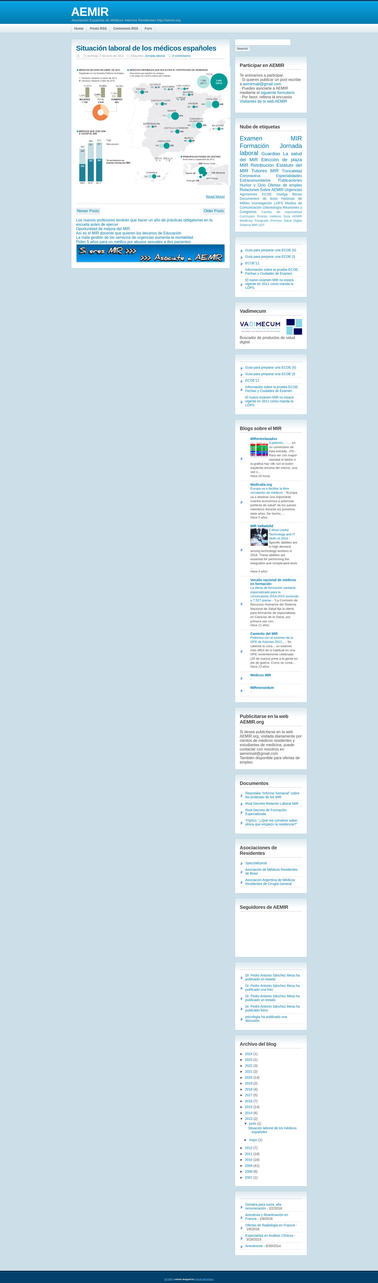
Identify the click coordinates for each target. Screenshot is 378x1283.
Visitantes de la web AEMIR (263, 101)
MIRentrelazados (263, 439)
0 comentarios (181, 56)
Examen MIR (271, 138)
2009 (249, 1166)
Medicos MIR (260, 675)
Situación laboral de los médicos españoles (146, 48)
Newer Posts (88, 211)
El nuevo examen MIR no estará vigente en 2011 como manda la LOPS (269, 284)
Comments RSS (125, 28)
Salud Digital (293, 220)
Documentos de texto (259, 198)
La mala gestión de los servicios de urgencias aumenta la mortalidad (134, 237)
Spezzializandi (256, 863)
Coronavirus (250, 176)
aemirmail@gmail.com (262, 84)
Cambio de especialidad (281, 212)
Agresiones (248, 194)
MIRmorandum (262, 688)
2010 (249, 1160)
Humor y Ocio (253, 185)
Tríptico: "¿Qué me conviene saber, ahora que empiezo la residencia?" (271, 822)
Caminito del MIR (264, 634)
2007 (249, 1177)
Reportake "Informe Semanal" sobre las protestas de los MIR (272, 795)
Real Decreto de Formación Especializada (266, 812)
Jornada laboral (155, 56)
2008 (249, 1171)
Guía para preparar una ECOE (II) (270, 250)
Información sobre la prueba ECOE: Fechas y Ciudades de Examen (272, 271)
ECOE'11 (252, 263)
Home (78, 28)
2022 (249, 1066)
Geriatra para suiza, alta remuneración (263, 1206)
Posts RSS (98, 28)
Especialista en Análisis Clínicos (269, 1235)
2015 (249, 1107)
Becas (297, 194)
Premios (276, 220)
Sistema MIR (248, 225)
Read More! (215, 196)
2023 (249, 1060)
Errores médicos (269, 216)
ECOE (267, 194)
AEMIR (90, 12)
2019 (249, 1083)
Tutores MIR (265, 170)
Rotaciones (249, 190)
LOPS (278, 203)
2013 (249, 1119)
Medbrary (246, 220)
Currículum (247, 216)
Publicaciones (290, 180)
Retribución (262, 165)
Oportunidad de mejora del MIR (103, 229)
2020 (249, 1077)
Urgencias (293, 190)
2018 (249, 1089)
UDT (261, 225)
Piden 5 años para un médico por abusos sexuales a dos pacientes (133, 242)
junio (253, 1123)
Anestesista (254, 1246)
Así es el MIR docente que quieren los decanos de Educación (129, 233)
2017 (249, 1095)
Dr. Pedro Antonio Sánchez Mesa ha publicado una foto (272, 987)
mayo (253, 1140)
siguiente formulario (278, 93)
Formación (254, 145)
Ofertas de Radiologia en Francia (270, 1225)
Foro (148, 28)
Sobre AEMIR (272, 190)
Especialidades (289, 176)
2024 (249, 1054)
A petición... (277, 443)
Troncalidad (292, 171)
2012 (249, 1148)
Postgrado (262, 220)
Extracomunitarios (255, 180)
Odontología (272, 207)
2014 (249, 1113)
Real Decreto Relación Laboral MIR (271, 803)
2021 (249, 1071)
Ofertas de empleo (285, 185)
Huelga (282, 194)
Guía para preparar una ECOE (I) (270, 257)
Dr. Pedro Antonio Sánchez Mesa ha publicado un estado (272, 977)
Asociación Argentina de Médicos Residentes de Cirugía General (270, 882)
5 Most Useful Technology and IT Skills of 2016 (282, 534)
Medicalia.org (261, 484)
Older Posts (214, 211)
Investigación (262, 203)
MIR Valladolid (261, 526)
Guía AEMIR (292, 216)
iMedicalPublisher (204, 1279)
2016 (249, 1101)
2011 (249, 1154)
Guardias (271, 153)
